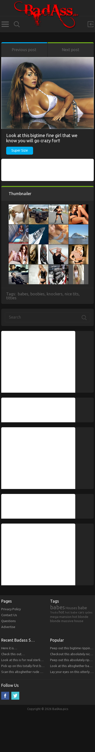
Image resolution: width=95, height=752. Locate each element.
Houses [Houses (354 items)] (71, 608)
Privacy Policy (11, 609)
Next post (70, 49)
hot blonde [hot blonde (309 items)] (80, 617)
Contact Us (9, 615)
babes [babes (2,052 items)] (57, 607)
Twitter (15, 696)
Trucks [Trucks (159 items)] (54, 612)
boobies (37, 294)
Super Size (19, 150)
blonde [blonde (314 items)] (55, 621)
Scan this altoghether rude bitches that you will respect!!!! (42, 671)
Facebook (5, 696)
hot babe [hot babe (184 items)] (71, 612)
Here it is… (9, 648)
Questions (8, 621)
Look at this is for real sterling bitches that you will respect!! (43, 660)
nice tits (72, 294)
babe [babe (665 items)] (82, 608)
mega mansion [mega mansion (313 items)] (61, 617)
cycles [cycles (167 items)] (88, 612)
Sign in (90, 24)
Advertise (8, 627)
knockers (55, 294)
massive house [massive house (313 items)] (72, 621)
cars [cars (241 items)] (81, 612)
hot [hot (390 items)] (61, 612)
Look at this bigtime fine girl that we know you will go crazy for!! (41, 138)
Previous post (24, 49)
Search (17, 24)
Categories (5, 24)
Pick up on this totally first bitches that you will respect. (40, 666)
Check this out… (13, 654)
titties (11, 298)
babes (23, 294)
